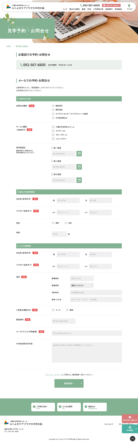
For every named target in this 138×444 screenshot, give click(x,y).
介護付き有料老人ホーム (65, 127)
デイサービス (60, 131)
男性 (57, 223)
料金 (89, 9)
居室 (83, 9)
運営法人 (96, 407)
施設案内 (109, 9)
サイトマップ (108, 424)
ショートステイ (61, 138)
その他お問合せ (61, 118)
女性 (70, 223)
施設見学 (59, 106)
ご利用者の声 (98, 9)
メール (58, 310)
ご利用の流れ (44, 407)
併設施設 (118, 9)
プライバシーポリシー (53, 374)
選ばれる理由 (74, 9)
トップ (65, 9)
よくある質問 (70, 407)
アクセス (130, 9)
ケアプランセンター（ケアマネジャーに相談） (72, 114)
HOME (8, 46)
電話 (71, 310)
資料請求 (59, 110)
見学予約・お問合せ (112, 5)
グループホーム (61, 134)
